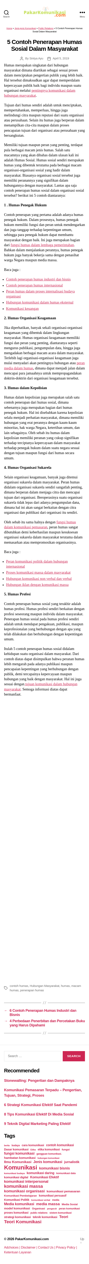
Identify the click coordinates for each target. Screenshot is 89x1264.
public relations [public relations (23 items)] (38, 1212)
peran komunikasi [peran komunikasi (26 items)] (69, 1208)
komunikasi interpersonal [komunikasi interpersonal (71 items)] (26, 1181)
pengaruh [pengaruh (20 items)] (52, 1208)
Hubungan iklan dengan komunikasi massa (37, 585)
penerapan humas (32, 990)
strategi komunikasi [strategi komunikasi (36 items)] (17, 1217)
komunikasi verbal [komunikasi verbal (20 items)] (40, 1200)
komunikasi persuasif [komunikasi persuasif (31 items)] (52, 1195)
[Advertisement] (44, 840)
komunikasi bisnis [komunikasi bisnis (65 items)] (54, 1168)
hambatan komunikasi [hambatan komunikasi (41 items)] (20, 1157)
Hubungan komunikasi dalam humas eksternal (39, 302)
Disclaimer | (29, 1247)
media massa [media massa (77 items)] (48, 1204)
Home (9, 28)
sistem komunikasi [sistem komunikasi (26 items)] (61, 1212)
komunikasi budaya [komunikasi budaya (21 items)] (14, 1173)
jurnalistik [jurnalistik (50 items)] (71, 1162)
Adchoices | (12, 1247)
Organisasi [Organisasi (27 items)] (38, 1208)
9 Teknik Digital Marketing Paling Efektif (37, 1124)
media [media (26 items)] (55, 1199)
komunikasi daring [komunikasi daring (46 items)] (40, 1173)
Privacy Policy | (66, 1247)
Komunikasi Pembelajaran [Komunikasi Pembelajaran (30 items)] (20, 1195)
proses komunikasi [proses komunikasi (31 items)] (16, 1212)
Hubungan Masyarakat (44, 985)
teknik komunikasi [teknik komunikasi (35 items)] (45, 1217)
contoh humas (19, 985)
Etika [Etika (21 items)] (33, 1149)
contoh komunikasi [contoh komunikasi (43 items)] (60, 1145)
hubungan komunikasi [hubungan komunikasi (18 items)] (48, 1158)
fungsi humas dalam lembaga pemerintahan (42, 245)
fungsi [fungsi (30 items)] (66, 1149)
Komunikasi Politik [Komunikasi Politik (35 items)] (16, 1199)
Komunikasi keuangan (22, 309)
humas (65, 985)
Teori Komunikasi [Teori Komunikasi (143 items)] (22, 1221)
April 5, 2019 (61, 58)
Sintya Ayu (36, 58)
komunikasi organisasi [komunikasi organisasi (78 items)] (24, 1191)
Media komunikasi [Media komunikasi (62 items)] (19, 1204)
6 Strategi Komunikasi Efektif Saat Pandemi (40, 1105)
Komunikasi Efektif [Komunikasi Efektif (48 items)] (44, 1177)
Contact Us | (47, 1247)
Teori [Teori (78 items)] (63, 1217)
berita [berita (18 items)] (7, 1145)
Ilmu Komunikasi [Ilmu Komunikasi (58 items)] (17, 1162)
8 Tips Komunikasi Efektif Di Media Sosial (39, 1114)
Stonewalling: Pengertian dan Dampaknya (39, 1081)
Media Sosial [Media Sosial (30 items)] (70, 1204)
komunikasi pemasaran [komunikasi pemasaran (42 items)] (63, 1191)
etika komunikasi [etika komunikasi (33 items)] (49, 1149)
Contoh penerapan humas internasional (34, 285)
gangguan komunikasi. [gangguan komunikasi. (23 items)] (49, 1153)
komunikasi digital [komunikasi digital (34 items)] (16, 1177)
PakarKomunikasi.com (32, 1239)
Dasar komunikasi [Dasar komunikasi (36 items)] (16, 1149)
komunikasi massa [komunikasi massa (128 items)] (23, 1186)
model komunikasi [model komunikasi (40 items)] (17, 1208)
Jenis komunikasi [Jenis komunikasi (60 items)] (47, 1162)
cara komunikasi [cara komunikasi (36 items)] (33, 1145)
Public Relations (45, 28)
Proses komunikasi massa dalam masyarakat (38, 572)
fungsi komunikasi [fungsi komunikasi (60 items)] (19, 1153)
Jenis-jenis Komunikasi (25, 28)
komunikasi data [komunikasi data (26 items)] (66, 1173)
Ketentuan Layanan (17, 1252)
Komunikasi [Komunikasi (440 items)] (20, 1167)
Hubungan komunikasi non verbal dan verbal (39, 579)
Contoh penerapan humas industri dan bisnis (38, 279)
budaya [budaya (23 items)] (16, 1145)
